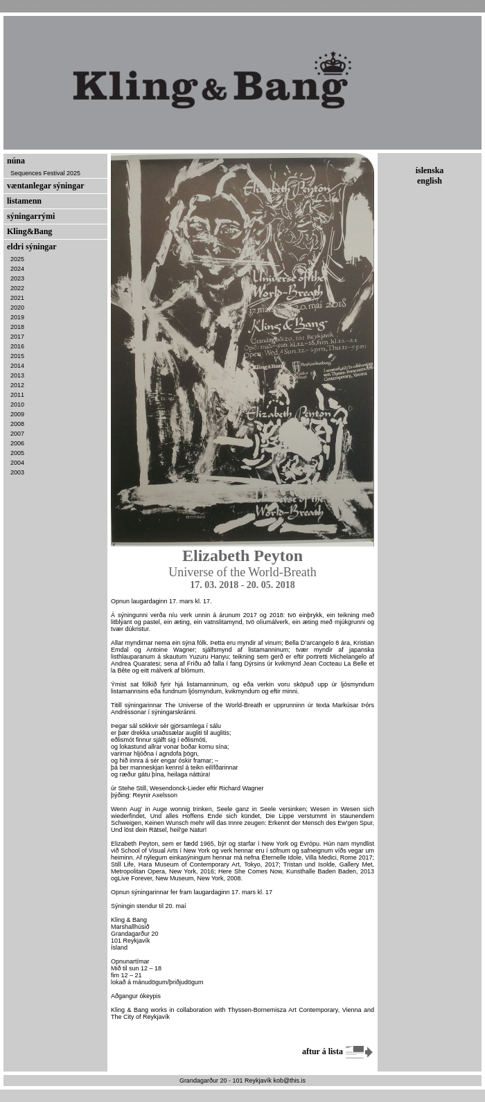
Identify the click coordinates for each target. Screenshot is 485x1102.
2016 (17, 346)
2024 (17, 268)
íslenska (430, 170)
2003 (17, 472)
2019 (17, 317)
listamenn (24, 201)
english (429, 181)
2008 (17, 423)
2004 (17, 462)
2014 (17, 365)
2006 (17, 443)
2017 (17, 336)
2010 (17, 404)
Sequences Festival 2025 (45, 173)
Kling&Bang (29, 231)
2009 (17, 414)
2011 (17, 394)
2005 (17, 453)
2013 (17, 375)
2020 (17, 307)
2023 (17, 278)
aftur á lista (338, 1051)
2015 (17, 356)
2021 (17, 297)
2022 (17, 288)
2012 (17, 385)
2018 (17, 326)
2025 (17, 259)
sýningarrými (31, 216)
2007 (17, 433)
